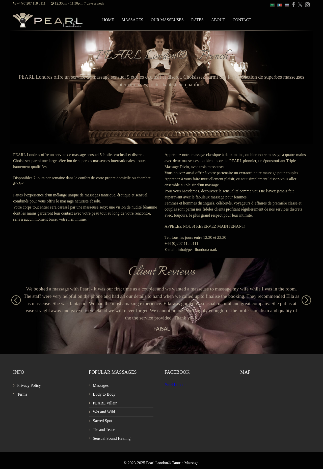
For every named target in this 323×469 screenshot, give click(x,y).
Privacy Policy (29, 385)
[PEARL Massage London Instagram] (306, 5)
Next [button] (304, 297)
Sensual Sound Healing (111, 438)
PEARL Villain (105, 403)
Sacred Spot (102, 421)
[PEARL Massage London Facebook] (292, 5)
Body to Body (104, 394)
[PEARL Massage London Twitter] (299, 5)
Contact (242, 20)
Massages (132, 20)
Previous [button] (13, 297)
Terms (22, 394)
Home (108, 20)
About (218, 20)
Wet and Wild (104, 412)
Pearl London (175, 385)
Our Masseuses (167, 20)
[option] (161, 308)
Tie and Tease (104, 429)
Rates (197, 20)
